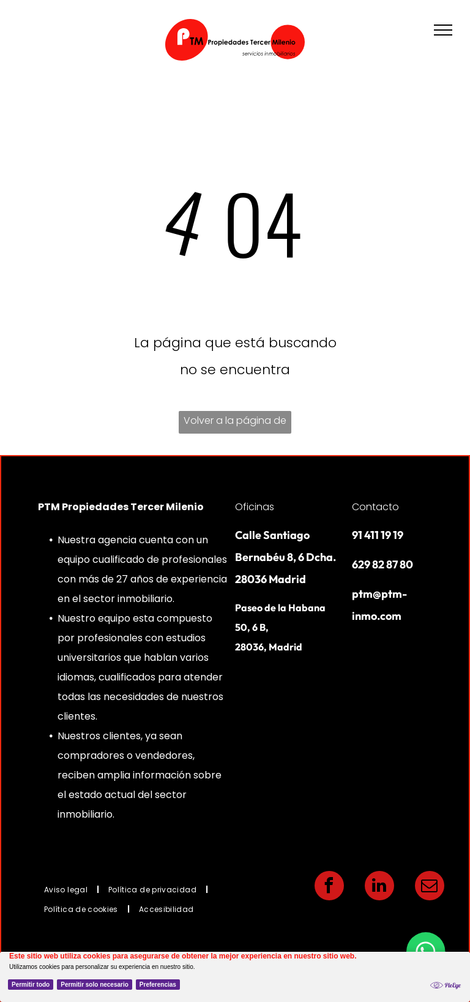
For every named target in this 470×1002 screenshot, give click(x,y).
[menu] (443, 30)
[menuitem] (67, 889)
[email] (429, 887)
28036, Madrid (268, 647)
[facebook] (329, 887)
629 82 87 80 (382, 564)
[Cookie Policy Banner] (235, 977)
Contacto (375, 507)
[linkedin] (379, 887)
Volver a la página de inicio (235, 423)
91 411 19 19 (377, 535)
